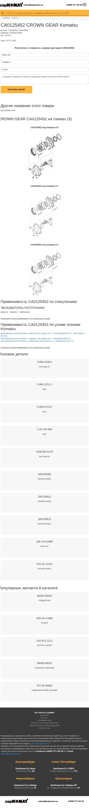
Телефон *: (6, 62)
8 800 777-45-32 (74, 5)
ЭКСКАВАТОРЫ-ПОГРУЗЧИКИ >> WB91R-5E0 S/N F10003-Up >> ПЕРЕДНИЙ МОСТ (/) (37, 341)
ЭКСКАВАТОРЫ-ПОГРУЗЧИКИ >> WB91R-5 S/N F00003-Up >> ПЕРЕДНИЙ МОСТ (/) (36, 339)
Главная (6, 18)
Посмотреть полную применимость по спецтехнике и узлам (25, 319)
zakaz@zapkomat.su (33, 5)
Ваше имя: (6, 55)
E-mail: (5, 69)
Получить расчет (16, 90)
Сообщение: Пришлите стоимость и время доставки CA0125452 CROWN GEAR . (44, 79)
